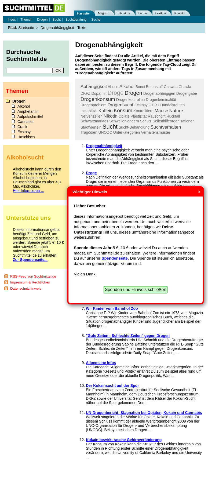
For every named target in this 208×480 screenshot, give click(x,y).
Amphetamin (28, 111)
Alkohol (126, 86)
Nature (176, 110)
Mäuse (161, 110)
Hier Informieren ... (28, 190)
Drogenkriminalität (161, 99)
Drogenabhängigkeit (104, 146)
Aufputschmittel (30, 116)
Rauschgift (156, 116)
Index (12, 19)
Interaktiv (124, 13)
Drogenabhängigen (159, 93)
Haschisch (26, 137)
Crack (22, 127)
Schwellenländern (124, 121)
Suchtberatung (75, 19)
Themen (26, 19)
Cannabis (25, 121)
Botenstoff (154, 87)
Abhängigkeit (94, 86)
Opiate (123, 116)
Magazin (103, 13)
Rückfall (173, 116)
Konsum (123, 110)
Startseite (83, 13)
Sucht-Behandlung (134, 127)
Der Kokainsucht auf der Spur (112, 385)
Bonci (140, 87)
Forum (142, 13)
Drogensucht (120, 104)
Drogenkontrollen (130, 99)
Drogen (133, 93)
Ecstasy (141, 105)
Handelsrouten (172, 105)
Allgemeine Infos (101, 363)
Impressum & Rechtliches (30, 282)
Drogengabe (186, 93)
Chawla (185, 87)
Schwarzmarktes (94, 121)
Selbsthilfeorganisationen (173, 121)
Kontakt (179, 13)
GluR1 (154, 105)
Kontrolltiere (143, 111)
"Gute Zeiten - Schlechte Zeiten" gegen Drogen (128, 335)
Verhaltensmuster (155, 132)
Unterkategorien (126, 132)
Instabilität (89, 111)
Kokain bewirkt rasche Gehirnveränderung (124, 440)
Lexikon (160, 13)
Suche (95, 19)
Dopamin (98, 93)
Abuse (113, 87)
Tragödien (89, 132)
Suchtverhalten (166, 127)
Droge (115, 92)
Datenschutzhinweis (25, 288)
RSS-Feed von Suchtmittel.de (33, 276)
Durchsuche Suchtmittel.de (26, 55)
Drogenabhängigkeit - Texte (63, 28)
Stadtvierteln (91, 127)
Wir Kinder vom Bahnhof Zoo (112, 308)
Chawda (170, 87)
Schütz (146, 121)
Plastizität (139, 116)
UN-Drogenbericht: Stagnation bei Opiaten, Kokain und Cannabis (144, 412)
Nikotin (111, 116)
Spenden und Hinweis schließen (135, 289)
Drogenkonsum (98, 99)
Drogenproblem (94, 105)
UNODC (105, 132)
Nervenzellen (92, 116)
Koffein (105, 110)
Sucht (110, 126)
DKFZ (85, 93)
